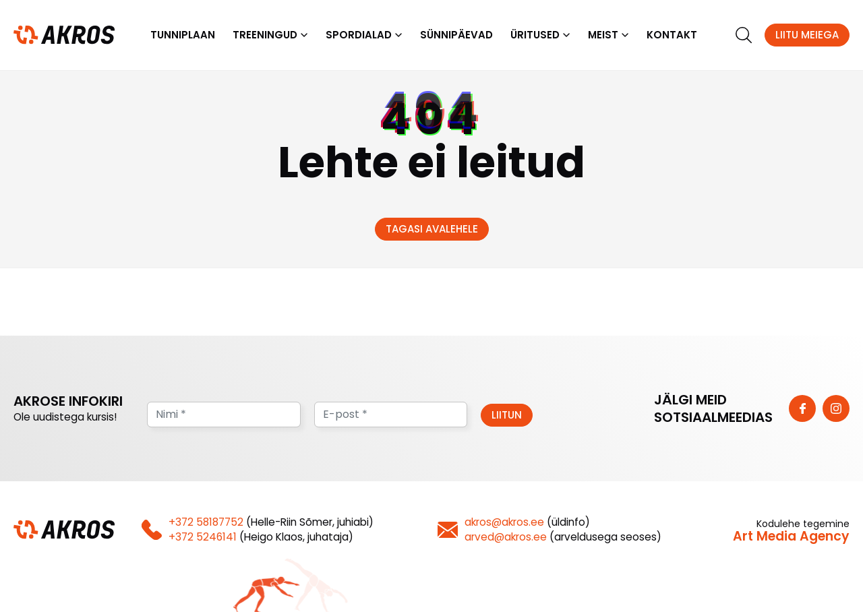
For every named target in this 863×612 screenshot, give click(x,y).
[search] (743, 35)
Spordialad (359, 35)
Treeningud (265, 35)
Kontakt (672, 35)
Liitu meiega (807, 35)
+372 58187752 (206, 522)
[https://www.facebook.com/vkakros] (802, 408)
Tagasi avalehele (432, 229)
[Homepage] (64, 34)
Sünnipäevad (456, 35)
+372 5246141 (203, 537)
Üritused (535, 35)
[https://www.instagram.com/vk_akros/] (836, 408)
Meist (603, 35)
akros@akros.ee (504, 522)
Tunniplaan (182, 35)
